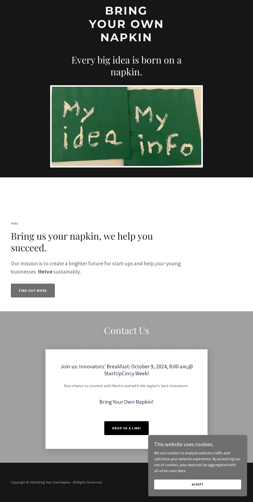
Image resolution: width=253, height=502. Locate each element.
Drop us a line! (126, 428)
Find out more (33, 290)
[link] (126, 39)
